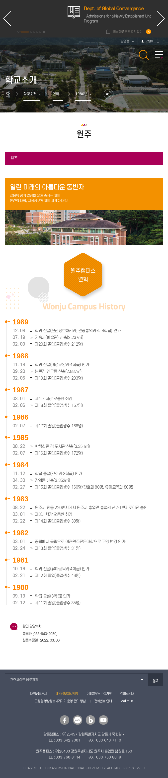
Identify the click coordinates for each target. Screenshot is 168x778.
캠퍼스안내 (127, 694)
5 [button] (37, 32)
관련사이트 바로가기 (24, 680)
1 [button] (18, 32)
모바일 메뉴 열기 (159, 55)
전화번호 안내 (103, 701)
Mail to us (126, 701)
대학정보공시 (38, 694)
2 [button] (24, 32)
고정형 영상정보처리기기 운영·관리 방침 (60, 701)
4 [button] (34, 32)
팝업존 (125, 41)
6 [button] (40, 32)
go (155, 680)
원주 (14, 158)
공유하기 (108, 94)
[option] (69, 15)
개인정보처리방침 (67, 694)
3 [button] (31, 32)
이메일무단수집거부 (99, 694)
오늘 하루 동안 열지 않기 (127, 31)
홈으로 (10, 94)
